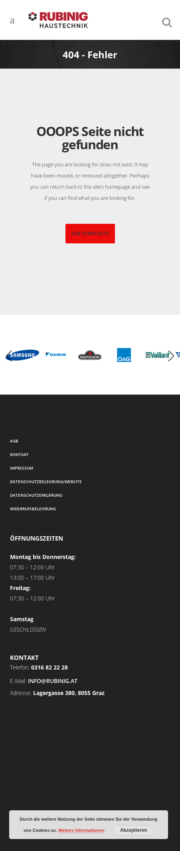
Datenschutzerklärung (36, 495)
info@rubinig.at (52, 681)
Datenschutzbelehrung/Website (46, 481)
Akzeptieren (133, 830)
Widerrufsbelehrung (33, 508)
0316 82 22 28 (49, 667)
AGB (14, 441)
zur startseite (90, 233)
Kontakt (19, 454)
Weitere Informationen (81, 830)
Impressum (21, 468)
